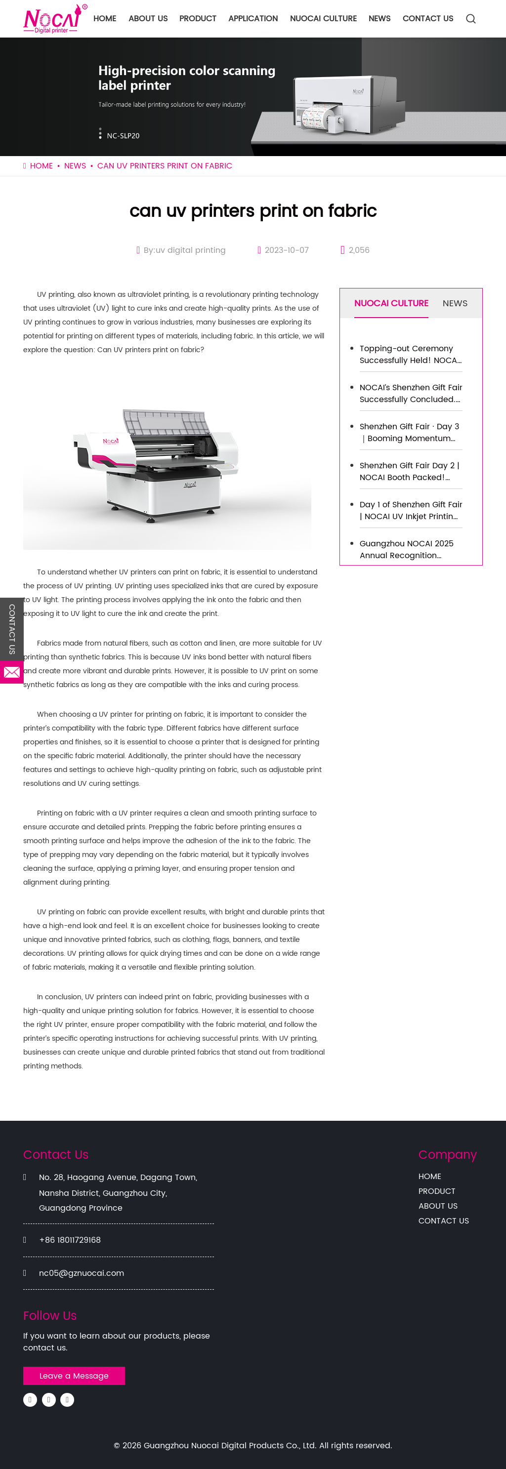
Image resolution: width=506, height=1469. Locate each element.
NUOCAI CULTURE (323, 18)
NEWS (379, 18)
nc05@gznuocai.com (81, 1273)
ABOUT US (148, 18)
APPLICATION (253, 18)
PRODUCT (197, 18)
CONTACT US (428, 18)
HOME (104, 18)
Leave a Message (74, 1376)
